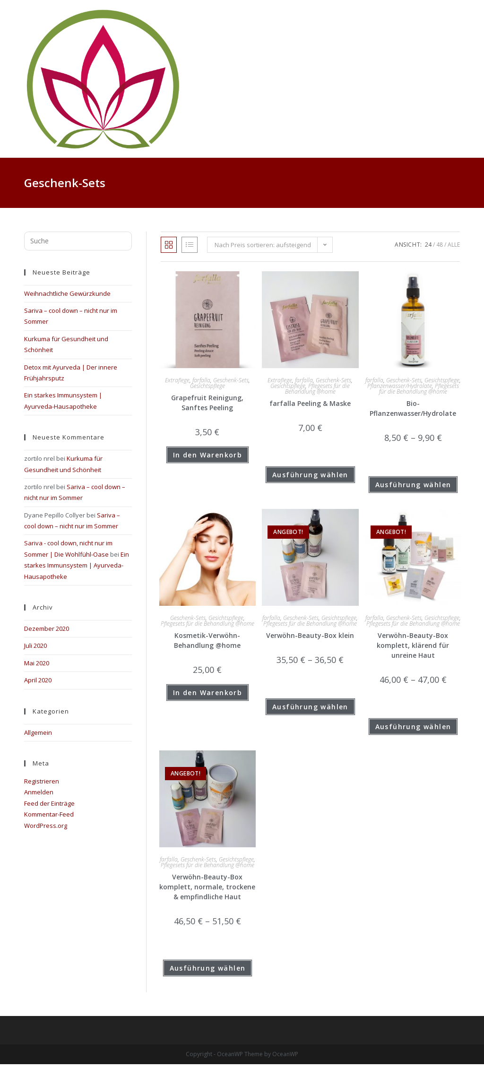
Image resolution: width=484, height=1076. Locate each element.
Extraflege (177, 380)
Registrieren (41, 781)
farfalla (201, 380)
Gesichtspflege (207, 386)
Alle (454, 245)
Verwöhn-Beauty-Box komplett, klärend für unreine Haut (413, 645)
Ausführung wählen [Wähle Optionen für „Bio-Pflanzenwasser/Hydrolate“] (413, 484)
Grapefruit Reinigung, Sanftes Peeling (207, 402)
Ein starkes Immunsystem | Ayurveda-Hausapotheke (76, 565)
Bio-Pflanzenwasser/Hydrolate (413, 408)
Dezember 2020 (46, 628)
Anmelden (38, 792)
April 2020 (38, 680)
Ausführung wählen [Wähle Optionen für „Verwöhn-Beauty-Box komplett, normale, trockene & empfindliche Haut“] (208, 968)
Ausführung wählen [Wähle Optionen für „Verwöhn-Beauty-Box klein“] (310, 706)
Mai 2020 (36, 663)
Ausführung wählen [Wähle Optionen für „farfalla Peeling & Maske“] (310, 474)
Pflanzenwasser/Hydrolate (399, 386)
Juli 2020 (35, 645)
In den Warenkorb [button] (207, 454)
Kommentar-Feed (49, 814)
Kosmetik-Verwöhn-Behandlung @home (207, 640)
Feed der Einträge (49, 803)
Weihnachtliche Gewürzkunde (67, 293)
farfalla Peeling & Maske (310, 403)
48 (439, 245)
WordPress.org (45, 825)
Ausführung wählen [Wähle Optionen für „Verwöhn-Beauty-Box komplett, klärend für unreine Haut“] (413, 726)
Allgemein (38, 732)
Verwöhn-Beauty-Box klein (310, 635)
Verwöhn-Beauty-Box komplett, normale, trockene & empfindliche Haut (207, 886)
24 (428, 245)
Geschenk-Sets (231, 380)
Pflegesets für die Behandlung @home (317, 389)
